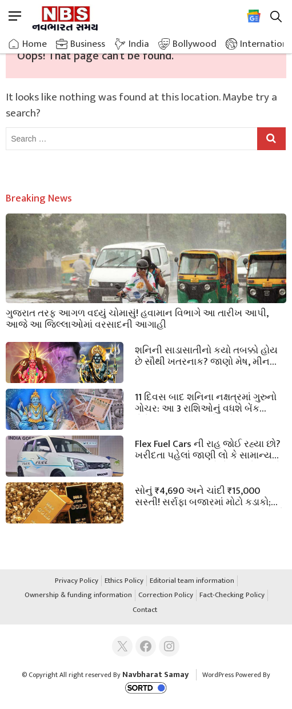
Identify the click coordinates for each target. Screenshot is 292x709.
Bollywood (195, 44)
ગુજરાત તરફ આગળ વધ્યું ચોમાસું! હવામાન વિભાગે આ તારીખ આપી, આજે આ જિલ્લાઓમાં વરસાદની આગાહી (137, 318)
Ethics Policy (124, 581)
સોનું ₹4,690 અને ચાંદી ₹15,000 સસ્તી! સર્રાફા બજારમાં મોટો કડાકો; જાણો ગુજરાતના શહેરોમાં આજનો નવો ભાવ (210, 495)
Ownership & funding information (78, 595)
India (139, 44)
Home (34, 44)
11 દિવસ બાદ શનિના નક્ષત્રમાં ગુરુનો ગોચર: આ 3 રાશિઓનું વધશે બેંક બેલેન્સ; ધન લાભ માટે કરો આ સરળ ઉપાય (206, 401)
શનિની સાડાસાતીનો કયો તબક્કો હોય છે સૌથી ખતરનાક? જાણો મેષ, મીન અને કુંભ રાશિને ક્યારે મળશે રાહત (206, 355)
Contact (145, 610)
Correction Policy (165, 595)
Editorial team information (192, 581)
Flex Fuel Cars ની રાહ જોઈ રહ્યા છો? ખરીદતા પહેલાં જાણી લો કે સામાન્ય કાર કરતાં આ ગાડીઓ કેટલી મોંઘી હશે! (209, 448)
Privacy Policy (76, 581)
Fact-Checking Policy (232, 595)
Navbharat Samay (155, 674)
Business (87, 44)
